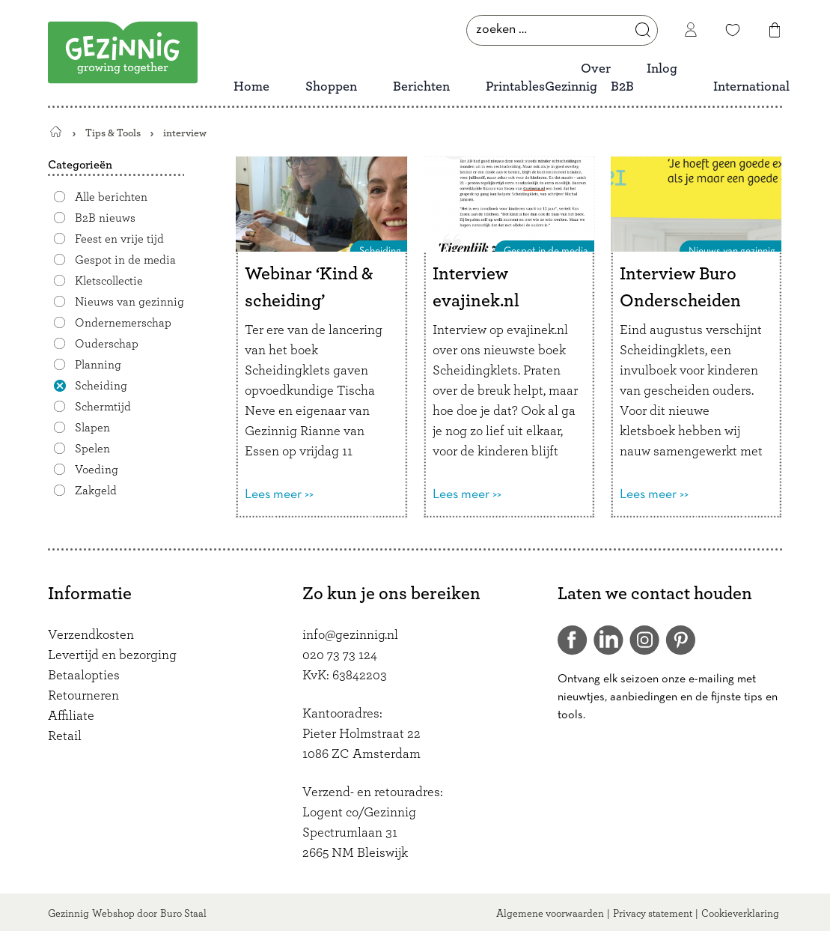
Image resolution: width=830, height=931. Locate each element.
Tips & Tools (113, 133)
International (751, 87)
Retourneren (83, 696)
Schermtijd (103, 407)
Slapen (92, 428)
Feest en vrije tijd (119, 239)
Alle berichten (111, 197)
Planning (98, 365)
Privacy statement (652, 914)
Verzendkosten (91, 635)
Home (251, 87)
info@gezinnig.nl (350, 635)
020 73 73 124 (339, 655)
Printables (515, 87)
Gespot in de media (125, 260)
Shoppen (331, 87)
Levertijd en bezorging (112, 655)
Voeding (96, 470)
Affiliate (71, 716)
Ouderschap (106, 344)
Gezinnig (68, 914)
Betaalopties (84, 675)
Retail (65, 736)
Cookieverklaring (740, 914)
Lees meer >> (279, 494)
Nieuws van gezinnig (129, 302)
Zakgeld (96, 491)
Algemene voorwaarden (550, 914)
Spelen (92, 449)
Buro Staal (183, 914)
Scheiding (101, 386)
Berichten (421, 87)
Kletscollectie (109, 281)
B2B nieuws (105, 218)
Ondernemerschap (123, 323)
